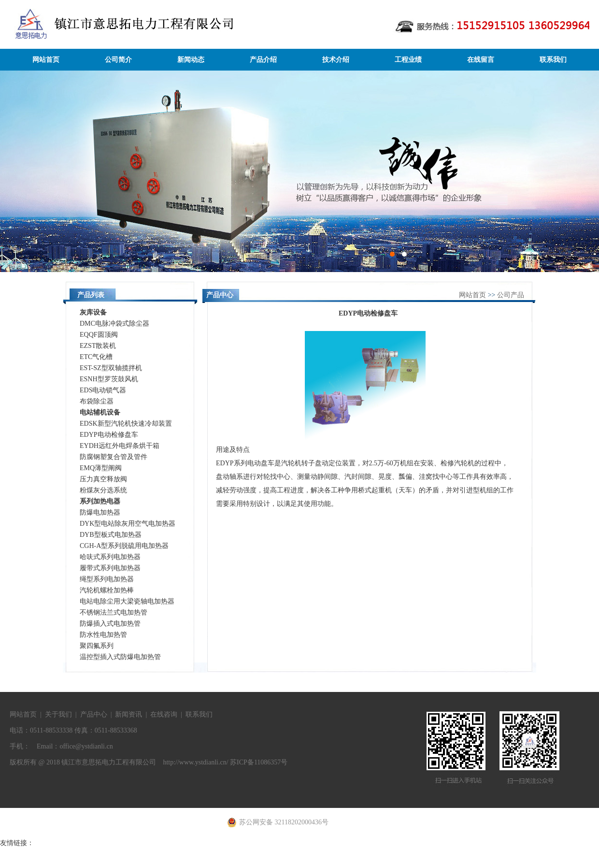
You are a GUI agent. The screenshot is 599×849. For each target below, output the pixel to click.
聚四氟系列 (97, 645)
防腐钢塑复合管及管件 (113, 456)
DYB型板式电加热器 (111, 534)
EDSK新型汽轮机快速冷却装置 (126, 423)
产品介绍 (263, 59)
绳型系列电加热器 (107, 579)
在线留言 (480, 59)
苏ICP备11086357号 (258, 762)
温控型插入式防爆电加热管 (120, 657)
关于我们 (58, 714)
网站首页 (45, 59)
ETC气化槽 (96, 356)
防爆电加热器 (100, 512)
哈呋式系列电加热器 (110, 557)
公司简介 (118, 59)
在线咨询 (163, 714)
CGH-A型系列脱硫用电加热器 (124, 545)
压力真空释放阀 (103, 479)
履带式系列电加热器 (110, 568)
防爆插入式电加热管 (110, 623)
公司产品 (510, 295)
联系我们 (553, 59)
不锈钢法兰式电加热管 (113, 612)
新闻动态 (190, 59)
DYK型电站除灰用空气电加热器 (127, 523)
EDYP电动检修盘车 (109, 434)
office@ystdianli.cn (86, 746)
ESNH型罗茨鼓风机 (109, 379)
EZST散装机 (98, 345)
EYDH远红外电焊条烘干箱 (119, 445)
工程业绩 (408, 59)
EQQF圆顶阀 (99, 334)
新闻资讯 (128, 714)
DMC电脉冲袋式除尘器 (114, 323)
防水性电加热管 (103, 634)
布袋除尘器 (97, 401)
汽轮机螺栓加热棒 (107, 590)
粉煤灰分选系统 (103, 490)
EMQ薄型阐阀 (101, 468)
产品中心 (93, 714)
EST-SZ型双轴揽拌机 (111, 368)
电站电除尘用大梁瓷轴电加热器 (127, 601)
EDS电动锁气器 (103, 390)
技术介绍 (335, 59)
